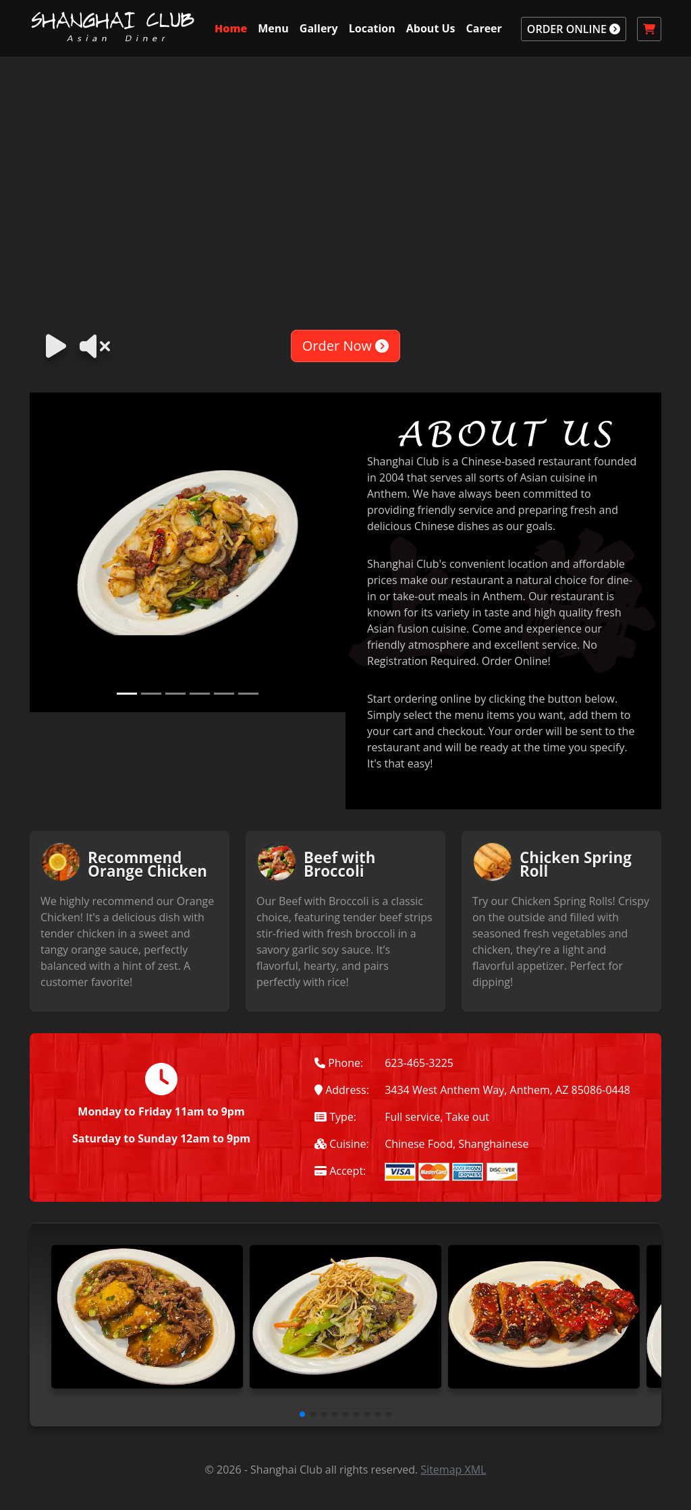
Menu (273, 28)
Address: (341, 1089)
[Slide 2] (151, 693)
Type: (335, 1116)
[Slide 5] (224, 693)
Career (484, 28)
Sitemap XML (453, 1469)
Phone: (338, 1062)
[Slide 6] (248, 693)
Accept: (340, 1170)
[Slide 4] (200, 693)
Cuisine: (341, 1143)
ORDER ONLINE (573, 29)
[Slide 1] (127, 693)
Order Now (345, 346)
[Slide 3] (175, 693)
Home (231, 28)
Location (372, 28)
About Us (430, 28)
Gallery (319, 28)
